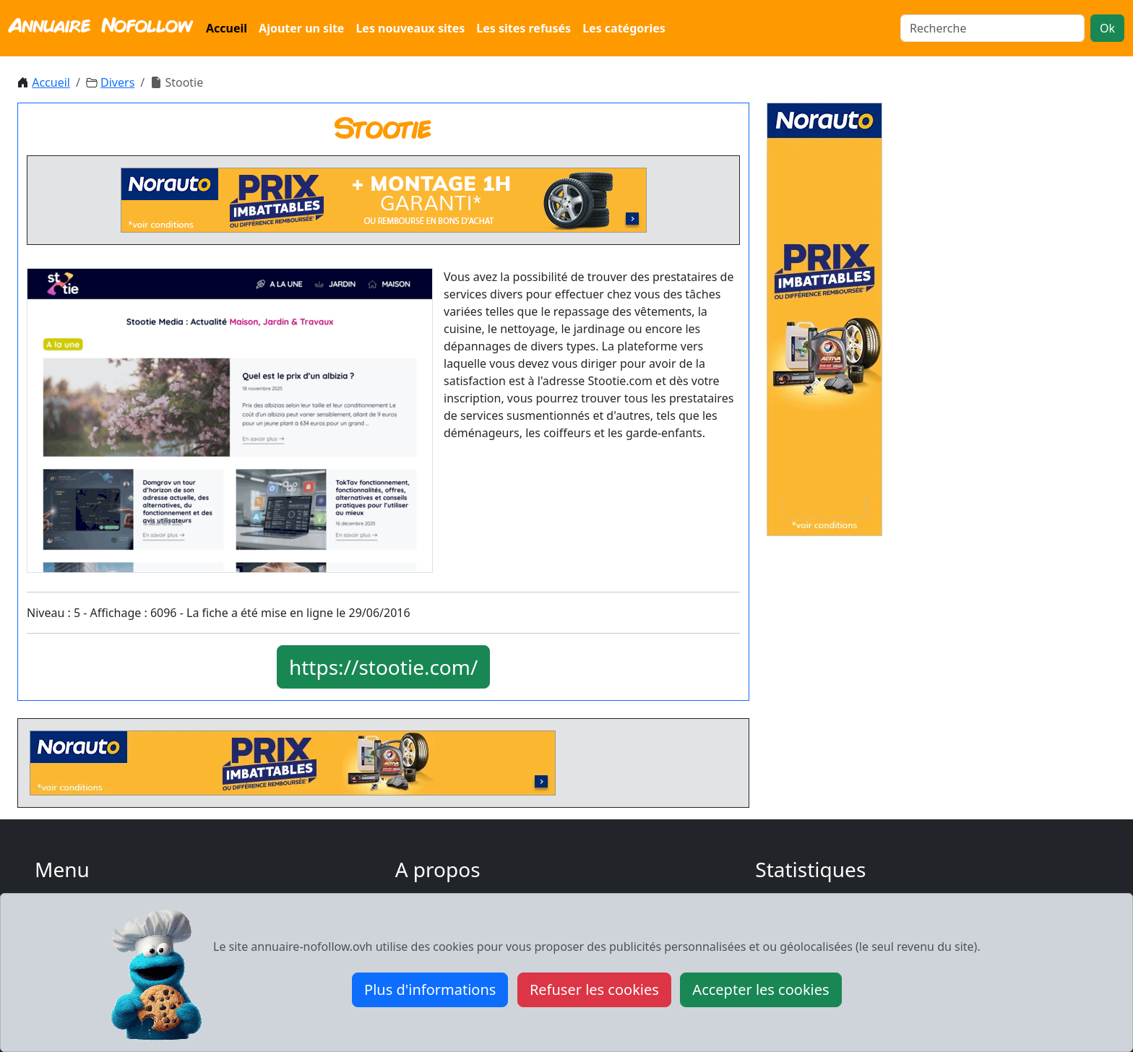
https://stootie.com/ (383, 667)
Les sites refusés (523, 28)
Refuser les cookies (594, 989)
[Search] (992, 28)
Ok (1107, 28)
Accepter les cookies (760, 989)
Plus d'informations (430, 989)
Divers (117, 82)
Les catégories (623, 28)
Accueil (226, 28)
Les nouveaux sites (410, 28)
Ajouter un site (301, 28)
